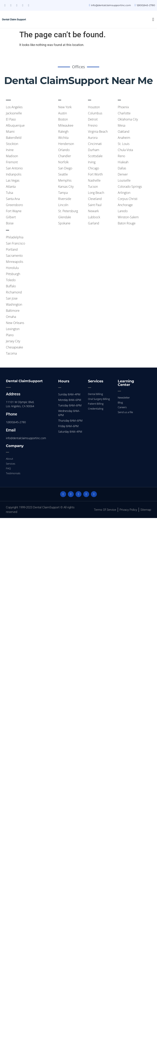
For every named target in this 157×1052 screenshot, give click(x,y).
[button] (153, 19)
